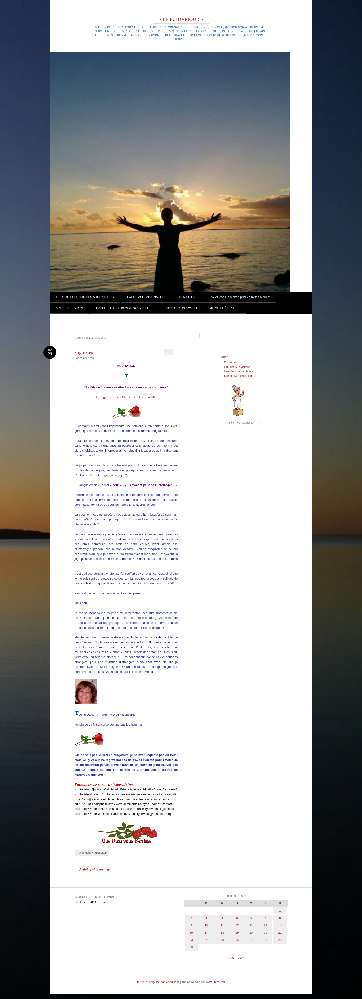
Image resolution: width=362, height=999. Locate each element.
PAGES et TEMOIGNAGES (145, 297)
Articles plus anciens (93, 870)
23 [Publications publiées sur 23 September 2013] (191, 940)
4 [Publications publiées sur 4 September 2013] (222, 918)
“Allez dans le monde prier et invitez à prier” (240, 297)
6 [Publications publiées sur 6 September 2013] (251, 918)
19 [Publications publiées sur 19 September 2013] (237, 932)
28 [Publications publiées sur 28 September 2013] (265, 940)
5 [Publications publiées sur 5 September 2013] (237, 918)
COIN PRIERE (188, 297)
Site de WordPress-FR (238, 376)
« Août (231, 957)
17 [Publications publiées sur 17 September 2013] (206, 932)
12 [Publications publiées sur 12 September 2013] (237, 925)
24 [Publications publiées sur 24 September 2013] (206, 940)
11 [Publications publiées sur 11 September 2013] (222, 925)
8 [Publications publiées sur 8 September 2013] (280, 918)
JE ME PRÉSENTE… (225, 308)
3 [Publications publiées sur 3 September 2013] (206, 918)
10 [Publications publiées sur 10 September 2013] (206, 925)
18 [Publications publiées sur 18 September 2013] (222, 932)
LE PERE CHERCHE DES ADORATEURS (85, 297)
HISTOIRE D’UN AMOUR (180, 308)
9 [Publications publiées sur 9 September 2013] (191, 925)
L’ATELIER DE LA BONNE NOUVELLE (122, 308)
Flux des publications (237, 367)
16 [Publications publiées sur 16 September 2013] (191, 932)
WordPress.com (216, 982)
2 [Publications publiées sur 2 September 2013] (191, 918)
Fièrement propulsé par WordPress (157, 982)
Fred (91, 358)
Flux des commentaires (238, 371)
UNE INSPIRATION (69, 308)
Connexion (230, 362)
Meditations (99, 852)
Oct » (241, 957)
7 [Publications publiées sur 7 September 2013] (265, 918)
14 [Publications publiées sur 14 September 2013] (265, 925)
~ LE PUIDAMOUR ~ (181, 19)
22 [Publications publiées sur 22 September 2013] (280, 932)
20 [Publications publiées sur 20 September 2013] (251, 932)
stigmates (84, 352)
